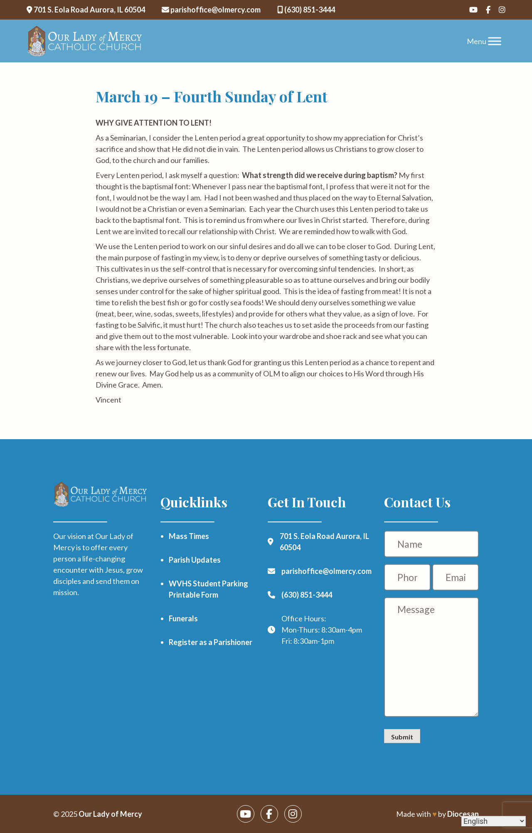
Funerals (183, 618)
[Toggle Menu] (494, 41)
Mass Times (189, 536)
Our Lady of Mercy (110, 813)
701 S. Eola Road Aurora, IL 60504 (86, 9)
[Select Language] (493, 821)
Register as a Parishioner (210, 642)
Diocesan (463, 813)
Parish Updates (195, 559)
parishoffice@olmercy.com (211, 9)
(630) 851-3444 (306, 9)
